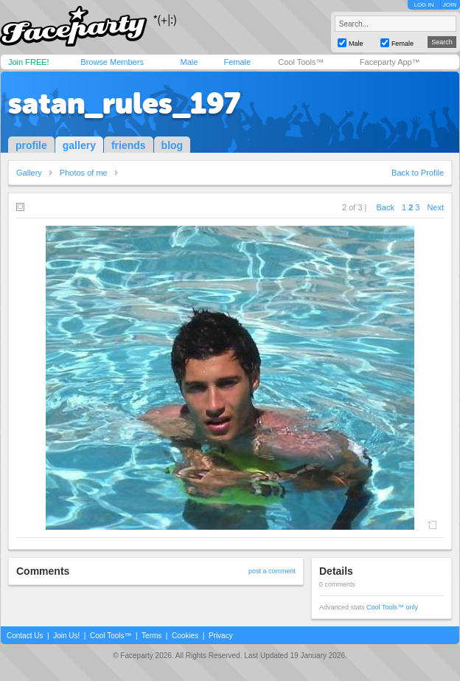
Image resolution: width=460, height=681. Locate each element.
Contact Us (25, 636)
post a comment (272, 571)
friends (128, 145)
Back (385, 207)
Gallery (29, 172)
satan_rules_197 (124, 103)
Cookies (185, 636)
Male (189, 62)
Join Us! (66, 636)
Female (237, 62)
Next (435, 207)
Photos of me (84, 172)
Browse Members (112, 62)
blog (172, 145)
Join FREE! (28, 62)
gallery (79, 145)
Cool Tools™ (301, 62)
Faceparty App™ (390, 62)
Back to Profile (417, 172)
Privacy (221, 636)
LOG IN (423, 4)
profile (31, 145)
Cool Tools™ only (392, 607)
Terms (151, 636)
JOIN (449, 4)
